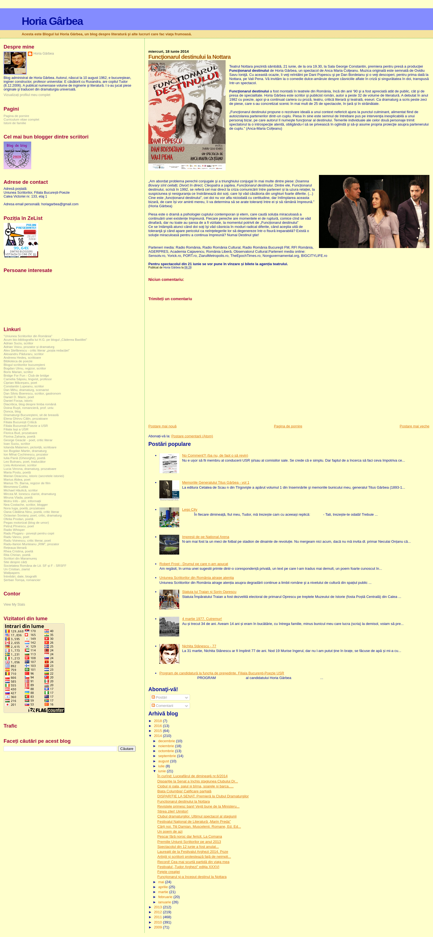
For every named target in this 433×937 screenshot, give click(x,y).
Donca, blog (12, 411)
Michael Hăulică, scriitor (21, 490)
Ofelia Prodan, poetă (18, 519)
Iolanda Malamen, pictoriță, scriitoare (30, 447)
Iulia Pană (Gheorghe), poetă (24, 458)
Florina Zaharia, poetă (19, 436)
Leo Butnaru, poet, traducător (25, 461)
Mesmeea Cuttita (16, 486)
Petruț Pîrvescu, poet (19, 526)
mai (161, 882)
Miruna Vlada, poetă (18, 497)
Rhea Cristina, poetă (18, 551)
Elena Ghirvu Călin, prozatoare (26, 418)
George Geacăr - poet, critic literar (28, 440)
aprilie (163, 887)
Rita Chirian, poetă (17, 555)
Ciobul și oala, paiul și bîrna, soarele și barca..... (195, 786)
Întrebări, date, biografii (20, 576)
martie (163, 892)
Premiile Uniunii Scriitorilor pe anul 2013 (189, 842)
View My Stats (14, 604)
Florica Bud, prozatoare (20, 433)
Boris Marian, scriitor (18, 372)
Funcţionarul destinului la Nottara (183, 801)
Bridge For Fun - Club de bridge (26, 375)
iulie (162, 766)
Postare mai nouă (162, 426)
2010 (158, 922)
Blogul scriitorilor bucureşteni (24, 364)
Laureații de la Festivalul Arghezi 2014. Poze (192, 852)
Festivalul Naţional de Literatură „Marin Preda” (194, 821)
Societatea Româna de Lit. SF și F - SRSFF (35, 565)
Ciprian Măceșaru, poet (20, 382)
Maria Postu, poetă (17, 472)
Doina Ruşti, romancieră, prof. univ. (29, 407)
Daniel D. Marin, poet (19, 397)
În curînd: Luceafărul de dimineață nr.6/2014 (192, 776)
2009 (158, 927)
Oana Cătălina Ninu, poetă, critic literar (31, 511)
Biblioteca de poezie (18, 361)
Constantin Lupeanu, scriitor (24, 386)
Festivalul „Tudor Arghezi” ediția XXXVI (188, 867)
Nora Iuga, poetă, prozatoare (24, 508)
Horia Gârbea (52, 21)
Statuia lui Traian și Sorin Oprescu (209, 592)
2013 (158, 907)
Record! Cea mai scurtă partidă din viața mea (193, 862)
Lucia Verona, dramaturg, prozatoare (30, 468)
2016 (158, 726)
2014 (158, 736)
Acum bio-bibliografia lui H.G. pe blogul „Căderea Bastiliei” (45, 339)
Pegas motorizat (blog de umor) (26, 522)
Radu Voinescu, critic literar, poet (27, 540)
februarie (165, 897)
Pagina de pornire (288, 426)
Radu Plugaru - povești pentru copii (29, 533)
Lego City (189, 509)
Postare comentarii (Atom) (192, 436)
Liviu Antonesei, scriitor (20, 465)
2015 (158, 731)
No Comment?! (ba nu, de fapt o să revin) (215, 455)
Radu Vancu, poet (16, 537)
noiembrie (166, 746)
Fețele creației (168, 872)
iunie (162, 771)
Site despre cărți (15, 562)
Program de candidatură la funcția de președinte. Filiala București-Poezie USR (221, 673)
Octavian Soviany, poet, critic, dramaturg (33, 515)
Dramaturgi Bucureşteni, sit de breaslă (31, 415)
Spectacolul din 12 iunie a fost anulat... (188, 847)
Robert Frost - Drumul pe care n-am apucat (193, 564)
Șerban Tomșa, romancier (22, 580)
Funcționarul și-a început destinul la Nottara (192, 877)
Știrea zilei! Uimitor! (172, 811)
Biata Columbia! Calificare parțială (184, 791)
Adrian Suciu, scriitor (18, 343)
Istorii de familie (15, 123)
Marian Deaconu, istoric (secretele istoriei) (34, 476)
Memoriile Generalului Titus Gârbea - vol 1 (215, 482)
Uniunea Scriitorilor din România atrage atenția (196, 578)
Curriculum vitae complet (21, 119)
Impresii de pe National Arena (205, 537)
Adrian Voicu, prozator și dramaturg (29, 346)
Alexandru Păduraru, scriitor (24, 354)
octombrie (166, 751)
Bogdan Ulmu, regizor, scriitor (25, 368)
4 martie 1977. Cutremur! (202, 619)
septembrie (167, 756)
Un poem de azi (170, 831)
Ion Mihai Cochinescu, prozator (26, 454)
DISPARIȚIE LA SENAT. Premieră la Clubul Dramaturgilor (203, 796)
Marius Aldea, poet (17, 479)
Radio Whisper (14, 529)
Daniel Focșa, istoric (18, 400)
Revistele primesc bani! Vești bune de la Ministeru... (198, 806)
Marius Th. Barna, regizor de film (27, 483)
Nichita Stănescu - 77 (199, 646)
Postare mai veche (414, 426)
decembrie (167, 741)
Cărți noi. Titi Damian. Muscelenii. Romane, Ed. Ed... (199, 826)
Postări (159, 697)
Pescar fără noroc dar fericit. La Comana (189, 836)
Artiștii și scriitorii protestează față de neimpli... (194, 857)
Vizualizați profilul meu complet (27, 95)
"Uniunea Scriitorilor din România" (28, 336)
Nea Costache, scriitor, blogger (26, 504)
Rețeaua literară (15, 547)
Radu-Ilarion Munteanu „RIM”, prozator (31, 544)
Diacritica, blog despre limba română (30, 404)
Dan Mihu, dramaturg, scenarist (26, 390)
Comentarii (162, 706)
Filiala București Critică (20, 422)
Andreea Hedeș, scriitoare (22, 357)
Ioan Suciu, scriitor (17, 443)
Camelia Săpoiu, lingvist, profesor (28, 379)
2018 (158, 721)
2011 (158, 917)
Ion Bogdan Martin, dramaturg (25, 450)
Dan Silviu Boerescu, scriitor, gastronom (32, 393)
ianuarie (165, 902)
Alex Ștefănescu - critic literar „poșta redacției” (37, 350)
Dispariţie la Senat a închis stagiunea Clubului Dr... (197, 781)
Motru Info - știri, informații (22, 501)
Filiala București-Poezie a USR (26, 425)
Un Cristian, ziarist (17, 569)
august (164, 761)
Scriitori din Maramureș (20, 558)
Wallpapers (12, 572)
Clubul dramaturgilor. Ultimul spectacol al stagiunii (197, 816)
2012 (158, 912)
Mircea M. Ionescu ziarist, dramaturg (30, 494)
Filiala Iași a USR (16, 429)
